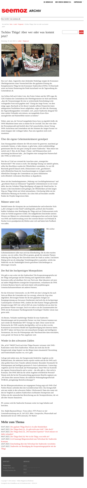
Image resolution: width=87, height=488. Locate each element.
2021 (25, 473)
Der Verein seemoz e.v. (63, 2)
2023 (25, 466)
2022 (25, 469)
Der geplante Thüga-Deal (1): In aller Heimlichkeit (28, 427)
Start (11, 24)
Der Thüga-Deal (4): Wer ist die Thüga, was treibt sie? (29, 436)
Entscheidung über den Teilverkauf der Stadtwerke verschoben (32, 444)
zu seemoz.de (48, 2)
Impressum (78, 2)
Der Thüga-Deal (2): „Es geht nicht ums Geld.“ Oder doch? (31, 429)
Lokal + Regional (18, 24)
